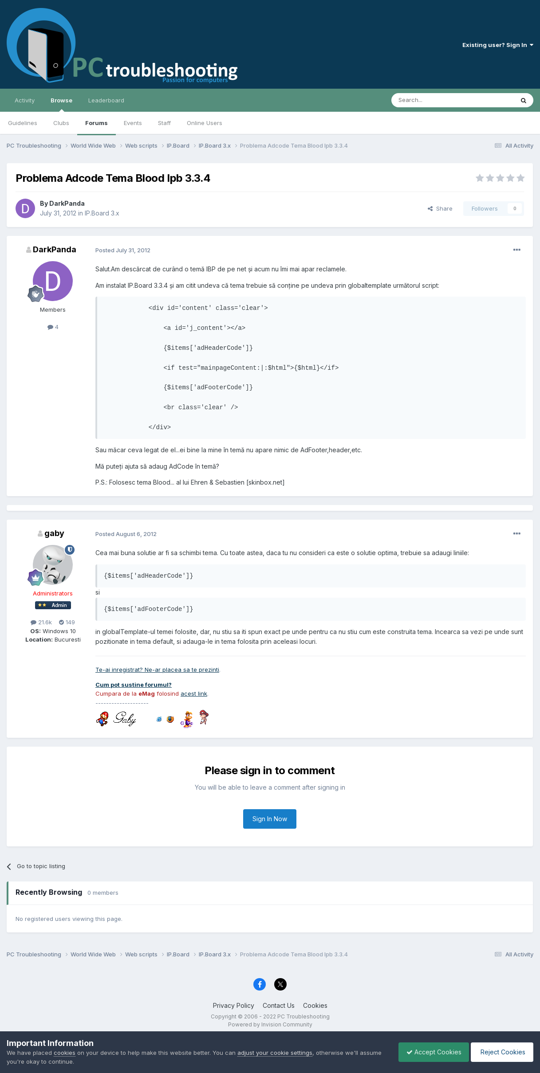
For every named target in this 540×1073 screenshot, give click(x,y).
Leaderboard (106, 100)
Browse (61, 104)
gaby (54, 533)
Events (133, 122)
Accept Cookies (429, 1052)
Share (440, 208)
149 (67, 622)
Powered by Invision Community (270, 1024)
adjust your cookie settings (274, 1052)
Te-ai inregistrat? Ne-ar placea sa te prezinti (157, 669)
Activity (25, 100)
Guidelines (22, 122)
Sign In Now (269, 818)
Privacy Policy (233, 1005)
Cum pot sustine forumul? (133, 684)
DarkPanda (67, 203)
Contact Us (279, 1005)
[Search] (430, 100)
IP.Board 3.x (102, 213)
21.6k (41, 622)
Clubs (61, 122)
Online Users (204, 122)
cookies (64, 1052)
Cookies (315, 1005)
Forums (96, 122)
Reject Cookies (500, 1052)
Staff (164, 122)
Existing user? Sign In (497, 44)
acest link (194, 693)
